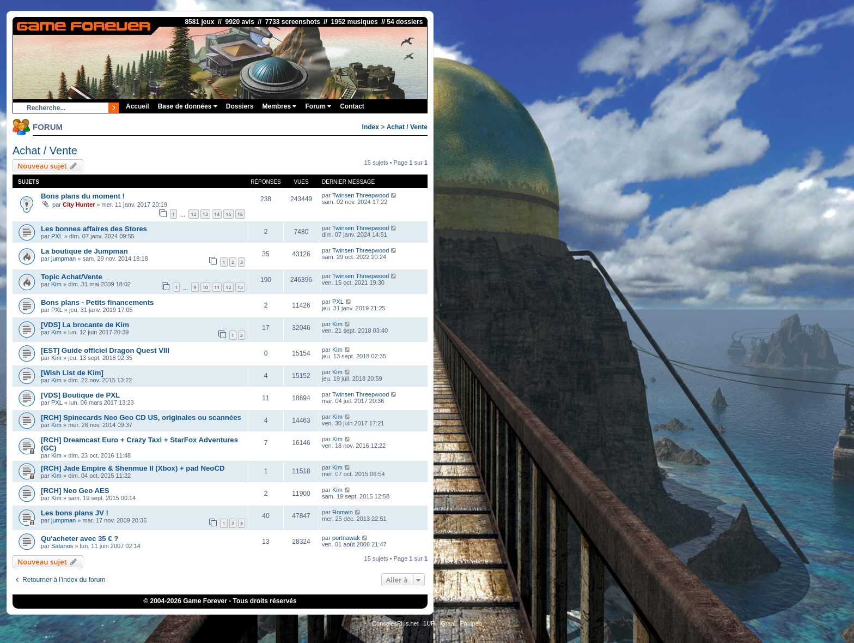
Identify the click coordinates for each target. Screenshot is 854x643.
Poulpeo (471, 623)
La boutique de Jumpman (84, 251)
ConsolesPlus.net (395, 623)
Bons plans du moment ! (83, 196)
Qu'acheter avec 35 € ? (79, 538)
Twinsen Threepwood (360, 195)
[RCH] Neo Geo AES (75, 490)
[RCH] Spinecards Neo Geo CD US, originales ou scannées (141, 417)
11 (216, 287)
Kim (56, 284)
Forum (318, 106)
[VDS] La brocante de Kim (85, 325)
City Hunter (79, 204)
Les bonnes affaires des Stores (94, 229)
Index (370, 127)
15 (228, 214)
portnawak (346, 537)
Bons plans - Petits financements (97, 302)
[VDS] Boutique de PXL (80, 395)
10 (205, 287)
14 (216, 214)
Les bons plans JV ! (74, 513)
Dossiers (240, 106)
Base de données (187, 106)
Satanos (62, 546)
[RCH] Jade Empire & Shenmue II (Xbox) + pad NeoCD (132, 468)
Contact (352, 106)
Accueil (137, 106)
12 (193, 214)
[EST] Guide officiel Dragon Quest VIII (105, 350)
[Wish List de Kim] (72, 373)
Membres (279, 106)
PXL (57, 236)
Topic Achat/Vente (71, 277)
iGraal (447, 623)
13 (205, 214)
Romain (342, 512)
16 (240, 214)
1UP (429, 623)
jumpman (63, 258)
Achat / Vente (407, 127)
